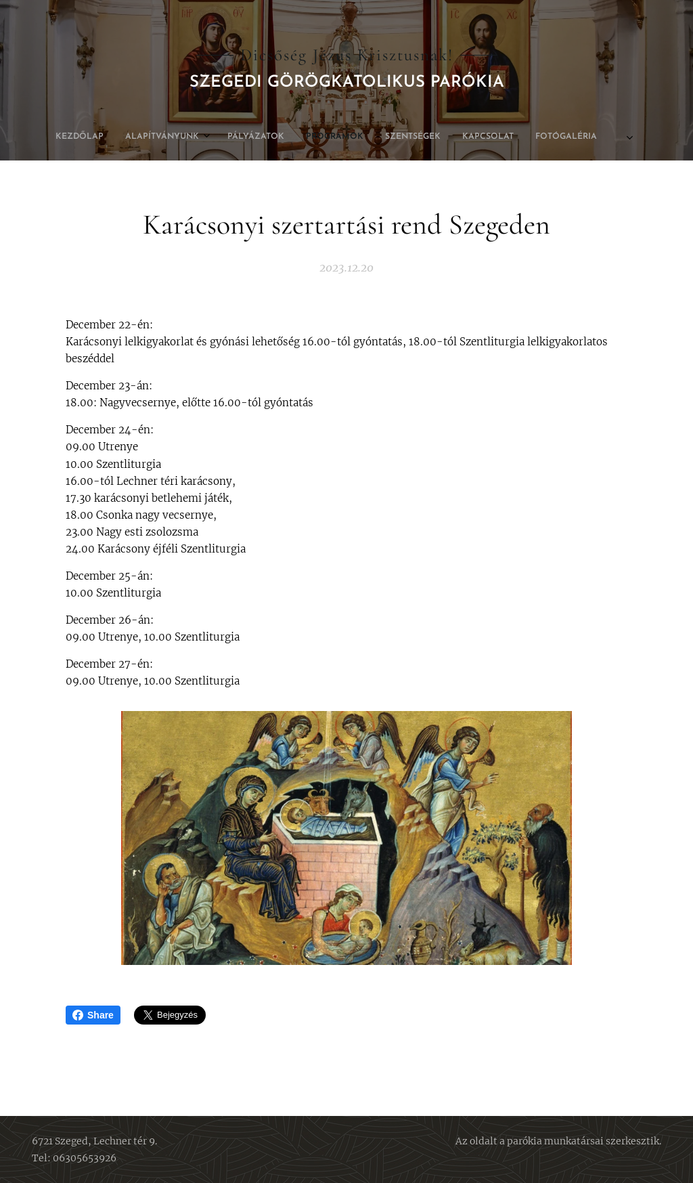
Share (93, 1015)
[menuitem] (251, 137)
